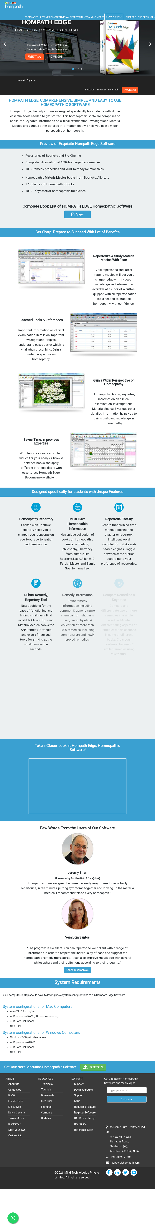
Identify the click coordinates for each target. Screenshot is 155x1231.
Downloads (47, 1095)
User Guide (80, 1124)
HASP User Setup (84, 1118)
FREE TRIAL (34, 56)
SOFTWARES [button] (32, 17)
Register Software (85, 1112)
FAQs (77, 1101)
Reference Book (83, 1129)
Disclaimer (14, 1124)
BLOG (11, 1095)
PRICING (51, 17)
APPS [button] (43, 17)
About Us (13, 1083)
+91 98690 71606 (121, 1156)
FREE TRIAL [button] (78, 17)
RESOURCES (45, 1078)
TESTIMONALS (63, 17)
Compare (46, 1112)
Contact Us (14, 1089)
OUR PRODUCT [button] (146, 17)
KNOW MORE (54, 56)
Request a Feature (85, 1106)
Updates (46, 1118)
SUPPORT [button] (132, 17)
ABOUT (10, 1078)
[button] (77, 214)
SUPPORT (77, 1078)
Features (89, 89)
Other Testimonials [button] (77, 969)
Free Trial (113, 89)
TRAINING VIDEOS (94, 17)
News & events (17, 1112)
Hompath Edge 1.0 (26, 80)
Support (79, 1083)
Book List (101, 89)
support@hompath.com (126, 1162)
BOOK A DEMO (114, 16)
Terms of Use (16, 1118)
